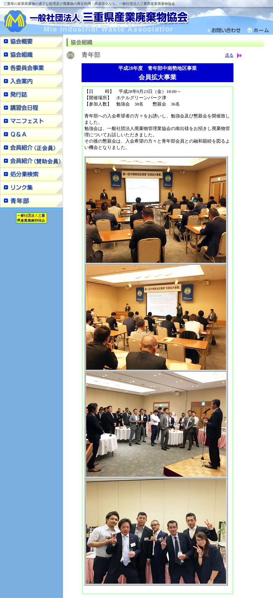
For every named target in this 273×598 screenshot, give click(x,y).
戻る (229, 55)
